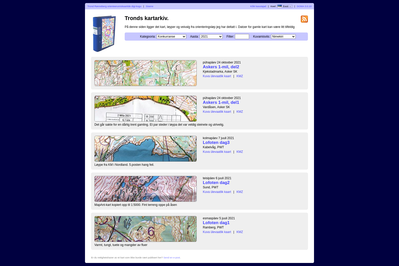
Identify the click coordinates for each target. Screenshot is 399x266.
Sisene (149, 6)
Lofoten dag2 (216, 182)
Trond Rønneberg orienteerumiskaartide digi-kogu (114, 6)
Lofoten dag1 (216, 222)
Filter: (230, 36)
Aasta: (194, 36)
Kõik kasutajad (258, 6)
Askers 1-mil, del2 (221, 66)
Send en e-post (171, 257)
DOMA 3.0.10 (304, 6)
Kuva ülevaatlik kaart (217, 76)
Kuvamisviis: (261, 36)
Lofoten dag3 (216, 142)
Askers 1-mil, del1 (221, 102)
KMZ (240, 76)
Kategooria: (147, 36)
